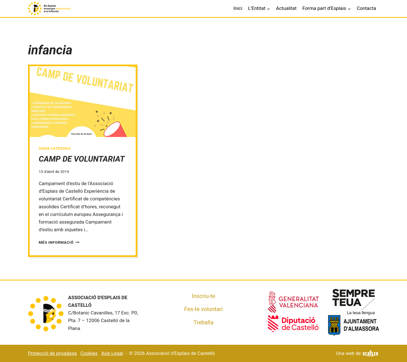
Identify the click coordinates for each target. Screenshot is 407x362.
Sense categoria (55, 149)
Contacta (366, 8)
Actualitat (286, 8)
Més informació (59, 242)
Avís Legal (112, 353)
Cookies (89, 353)
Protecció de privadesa (52, 353)
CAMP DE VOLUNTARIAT (82, 159)
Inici (237, 8)
